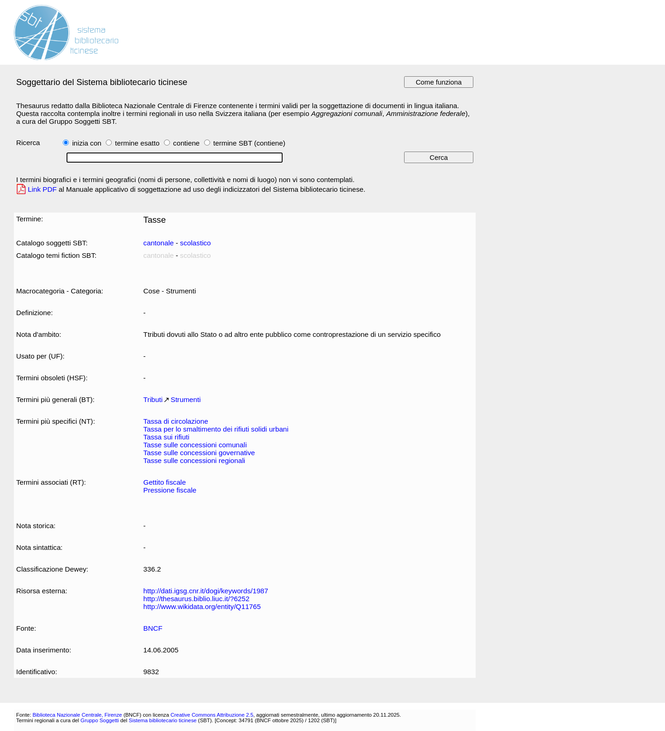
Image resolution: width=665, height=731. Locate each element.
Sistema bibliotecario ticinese (163, 720)
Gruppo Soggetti (99, 720)
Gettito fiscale (164, 482)
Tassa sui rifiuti (166, 437)
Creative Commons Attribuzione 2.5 (211, 715)
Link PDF (42, 189)
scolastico (195, 243)
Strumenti (186, 399)
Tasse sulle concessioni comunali (195, 445)
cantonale (158, 243)
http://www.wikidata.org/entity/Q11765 (201, 606)
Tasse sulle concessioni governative (199, 453)
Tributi (153, 399)
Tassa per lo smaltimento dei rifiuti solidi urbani (215, 429)
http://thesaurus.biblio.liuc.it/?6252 (196, 599)
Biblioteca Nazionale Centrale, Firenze (77, 715)
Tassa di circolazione (175, 421)
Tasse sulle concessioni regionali (194, 460)
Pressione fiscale (169, 490)
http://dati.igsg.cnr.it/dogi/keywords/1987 (205, 591)
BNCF (152, 628)
